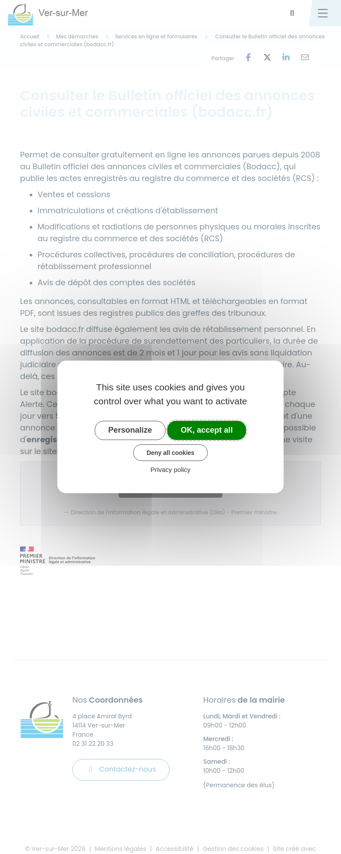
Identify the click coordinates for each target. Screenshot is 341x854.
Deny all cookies (170, 452)
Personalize (130, 430)
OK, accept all (207, 430)
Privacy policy (170, 469)
